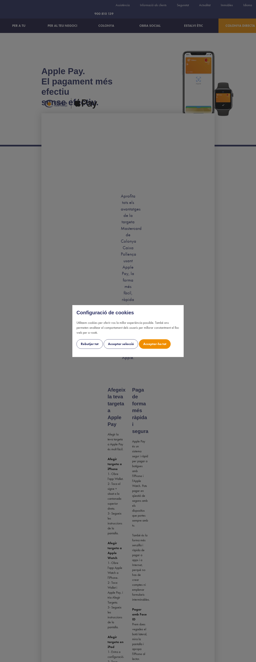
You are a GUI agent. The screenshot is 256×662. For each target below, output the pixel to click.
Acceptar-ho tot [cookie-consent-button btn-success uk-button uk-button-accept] (154, 344)
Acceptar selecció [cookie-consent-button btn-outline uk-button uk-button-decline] (121, 344)
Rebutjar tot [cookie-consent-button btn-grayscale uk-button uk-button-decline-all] (90, 344)
